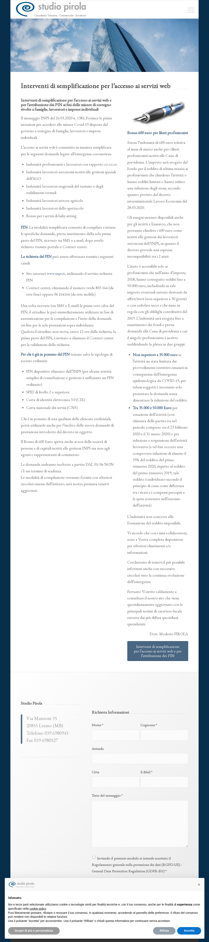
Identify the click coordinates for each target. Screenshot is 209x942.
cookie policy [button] (38, 908)
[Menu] (190, 9)
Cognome (148, 780)
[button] (199, 884)
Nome (97, 780)
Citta (95, 827)
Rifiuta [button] (164, 930)
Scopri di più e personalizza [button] (34, 930)
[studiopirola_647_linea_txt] (50, 9)
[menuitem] (190, 9)
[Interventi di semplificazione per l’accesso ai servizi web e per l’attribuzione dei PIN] (157, 651)
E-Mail (146, 827)
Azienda (98, 803)
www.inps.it (56, 273)
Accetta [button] (189, 930)
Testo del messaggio (107, 850)
